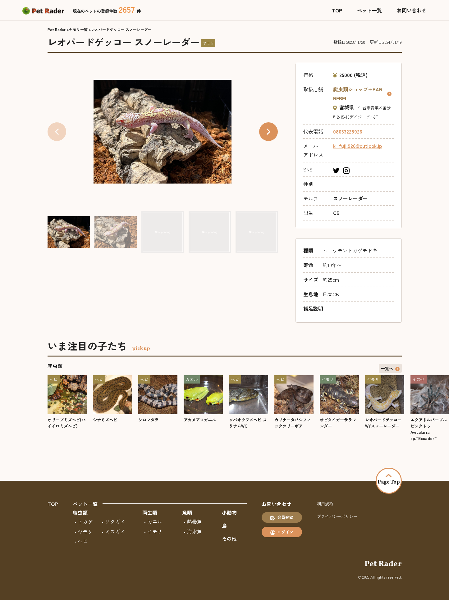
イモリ (154, 531)
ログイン (281, 532)
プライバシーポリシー (337, 516)
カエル (154, 521)
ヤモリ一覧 (78, 29)
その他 (229, 538)
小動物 (229, 512)
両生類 (149, 512)
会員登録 (281, 517)
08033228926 (347, 131)
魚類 (187, 512)
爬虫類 (80, 512)
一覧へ (390, 368)
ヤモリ (85, 531)
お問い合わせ (412, 10)
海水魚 (194, 531)
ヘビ (83, 541)
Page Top (389, 480)
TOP (337, 10)
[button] (268, 131)
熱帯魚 (194, 521)
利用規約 (325, 504)
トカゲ (85, 521)
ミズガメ (115, 531)
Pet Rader (57, 29)
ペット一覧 (369, 10)
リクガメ (115, 521)
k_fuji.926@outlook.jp (357, 145)
